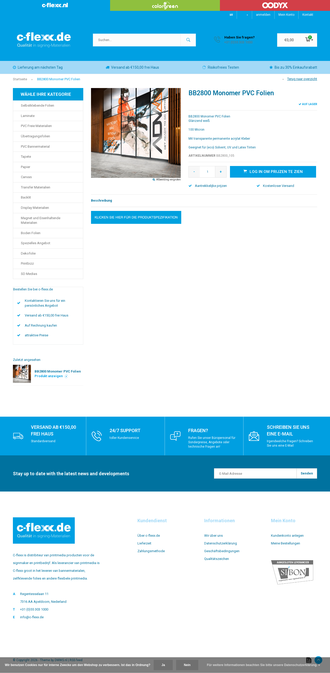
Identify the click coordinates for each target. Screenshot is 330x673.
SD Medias (29, 274)
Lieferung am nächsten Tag (38, 67)
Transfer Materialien (35, 187)
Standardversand (43, 441)
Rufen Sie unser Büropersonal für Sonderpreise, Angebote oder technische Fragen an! (211, 442)
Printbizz (27, 263)
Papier (25, 167)
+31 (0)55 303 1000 (34, 609)
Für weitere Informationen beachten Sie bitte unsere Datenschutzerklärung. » (263, 665)
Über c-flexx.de (148, 535)
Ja (163, 665)
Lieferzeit (144, 543)
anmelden (263, 15)
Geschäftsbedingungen (222, 551)
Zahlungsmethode (151, 551)
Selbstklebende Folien (37, 105)
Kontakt (307, 15)
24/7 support (125, 430)
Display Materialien (35, 208)
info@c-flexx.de (32, 617)
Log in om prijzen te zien (273, 171)
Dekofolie (28, 253)
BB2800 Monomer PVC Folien (58, 79)
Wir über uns (213, 535)
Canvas (26, 177)
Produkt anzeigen (51, 376)
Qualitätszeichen (216, 559)
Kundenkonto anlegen (287, 535)
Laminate (28, 116)
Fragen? (198, 430)
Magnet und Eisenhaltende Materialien (40, 220)
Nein (187, 665)
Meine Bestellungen (285, 543)
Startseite (20, 79)
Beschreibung (101, 200)
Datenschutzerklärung (220, 543)
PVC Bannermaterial (35, 146)
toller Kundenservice (124, 438)
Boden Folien (30, 233)
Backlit (26, 197)
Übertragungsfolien (35, 136)
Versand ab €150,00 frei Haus (132, 67)
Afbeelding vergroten (168, 179)
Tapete (26, 157)
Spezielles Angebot (35, 243)
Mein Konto (286, 15)
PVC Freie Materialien (36, 126)
